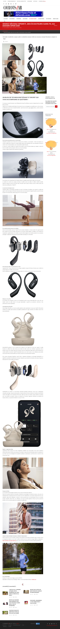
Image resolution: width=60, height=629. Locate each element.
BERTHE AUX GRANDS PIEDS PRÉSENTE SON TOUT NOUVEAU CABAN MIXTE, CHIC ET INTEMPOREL (14, 602)
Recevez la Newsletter (21, 1)
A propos (10, 625)
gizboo (18, 623)
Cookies (9, 626)
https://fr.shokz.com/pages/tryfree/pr (9, 540)
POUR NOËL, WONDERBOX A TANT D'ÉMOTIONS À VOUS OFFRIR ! (36, 602)
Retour (55, 25)
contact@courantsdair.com (52, 625)
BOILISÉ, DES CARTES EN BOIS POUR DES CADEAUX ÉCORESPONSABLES (36, 591)
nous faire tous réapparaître (51, 133)
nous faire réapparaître (51, 155)
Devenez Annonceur (12, 1)
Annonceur (5, 625)
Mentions (5, 626)
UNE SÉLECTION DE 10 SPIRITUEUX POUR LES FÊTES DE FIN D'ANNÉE (14, 612)
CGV (23, 625)
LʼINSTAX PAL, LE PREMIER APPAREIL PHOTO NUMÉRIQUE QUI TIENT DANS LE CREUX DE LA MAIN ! (15, 592)
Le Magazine (29, 1)
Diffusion (35, 1)
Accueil (4, 1)
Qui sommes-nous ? (17, 625)
